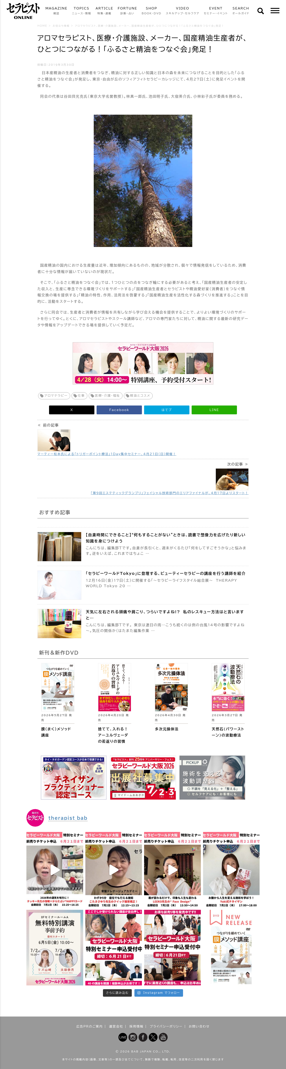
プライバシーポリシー (166, 1026)
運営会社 (116, 1026)
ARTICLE (104, 11)
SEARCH (240, 11)
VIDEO (183, 11)
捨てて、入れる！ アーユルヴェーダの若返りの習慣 (113, 735)
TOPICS (81, 11)
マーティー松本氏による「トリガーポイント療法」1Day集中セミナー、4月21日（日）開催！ (106, 454)
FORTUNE (127, 11)
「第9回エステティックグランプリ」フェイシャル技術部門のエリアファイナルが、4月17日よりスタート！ (170, 493)
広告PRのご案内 (89, 1026)
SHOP (151, 11)
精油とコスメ (140, 395)
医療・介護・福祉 (107, 395)
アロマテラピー (56, 395)
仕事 (81, 395)
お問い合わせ (199, 1026)
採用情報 (136, 1026)
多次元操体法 (167, 729)
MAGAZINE (56, 11)
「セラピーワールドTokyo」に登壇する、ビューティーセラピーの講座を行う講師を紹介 (166, 573)
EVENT (216, 11)
